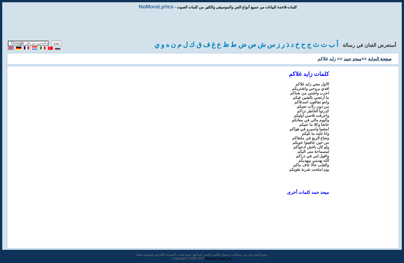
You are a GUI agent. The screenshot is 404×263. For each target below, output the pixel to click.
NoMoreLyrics (156, 7)
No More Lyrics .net (218, 258)
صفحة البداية (380, 58)
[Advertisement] (202, 25)
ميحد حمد (352, 58)
